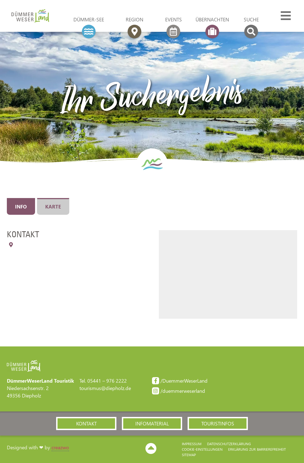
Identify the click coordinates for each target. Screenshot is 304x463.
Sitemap (189, 454)
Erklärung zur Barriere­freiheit (257, 449)
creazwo (60, 447)
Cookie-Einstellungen (202, 449)
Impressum (192, 443)
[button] (86, 423)
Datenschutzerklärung (229, 443)
